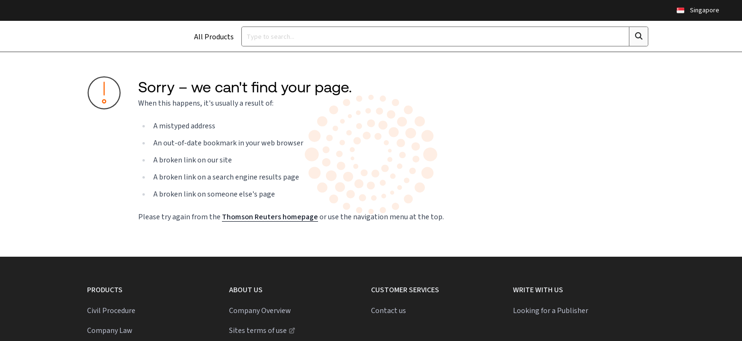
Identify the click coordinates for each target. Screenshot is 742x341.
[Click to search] (622, 36)
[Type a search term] (411, 36)
